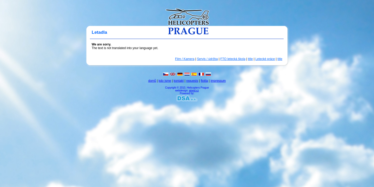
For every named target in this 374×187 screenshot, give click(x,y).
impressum (218, 81)
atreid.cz (194, 90)
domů (152, 81)
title (250, 59)
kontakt (178, 81)
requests (192, 81)
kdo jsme (165, 81)
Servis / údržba (207, 59)
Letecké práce (265, 59)
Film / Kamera (185, 59)
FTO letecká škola (232, 59)
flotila (204, 81)
